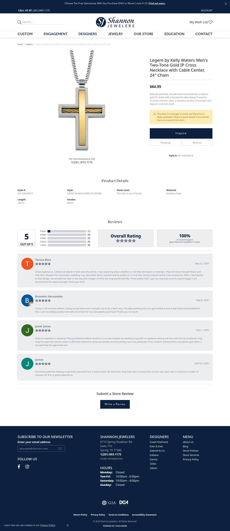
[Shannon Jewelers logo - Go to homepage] (114, 22)
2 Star (43, 241)
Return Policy (80, 514)
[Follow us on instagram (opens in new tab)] (27, 467)
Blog (185, 446)
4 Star (43, 234)
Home (20, 44)
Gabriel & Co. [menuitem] (157, 450)
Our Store (143, 34)
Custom (25, 34)
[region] (82, 102)
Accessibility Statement (144, 514)
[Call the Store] (110, 454)
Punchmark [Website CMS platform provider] (121, 526)
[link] (34, 10)
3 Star (43, 238)
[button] (206, 10)
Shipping (165, 143)
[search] (20, 22)
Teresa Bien (43, 260)
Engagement (56, 34)
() (89, 231)
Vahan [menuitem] (153, 468)
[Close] (226, 4)
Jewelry (115, 34)
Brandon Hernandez (49, 296)
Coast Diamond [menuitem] (159, 442)
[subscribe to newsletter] (60, 448)
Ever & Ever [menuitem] (156, 446)
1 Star (43, 245)
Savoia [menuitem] (153, 459)
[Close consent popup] (68, 525)
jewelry (29, 44)
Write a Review (115, 404)
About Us (188, 442)
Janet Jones (43, 326)
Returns (197, 143)
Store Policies (191, 450)
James (39, 360)
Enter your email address (34, 442)
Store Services (191, 455)
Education (174, 34)
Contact (203, 34)
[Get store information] (111, 458)
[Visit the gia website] (109, 503)
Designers (87, 34)
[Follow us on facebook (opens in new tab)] (19, 467)
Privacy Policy (191, 459)
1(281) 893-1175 (82, 162)
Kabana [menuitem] (154, 455)
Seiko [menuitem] (153, 463)
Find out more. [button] (157, 3)
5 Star (43, 231)
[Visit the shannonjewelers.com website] (123, 503)
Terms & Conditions (119, 514)
